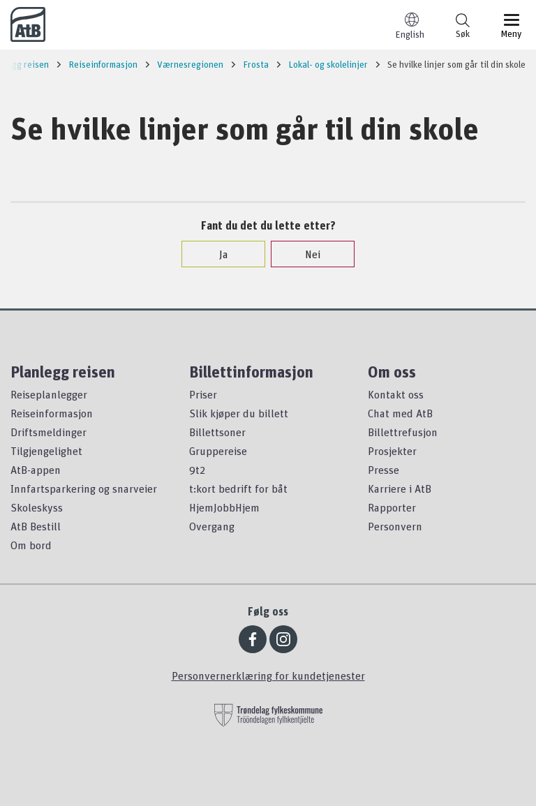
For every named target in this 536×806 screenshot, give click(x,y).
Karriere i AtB (399, 488)
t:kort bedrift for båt (238, 488)
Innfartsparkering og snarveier (83, 488)
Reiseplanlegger (48, 394)
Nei (305, 254)
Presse (383, 470)
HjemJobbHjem (224, 507)
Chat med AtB (400, 413)
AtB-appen (35, 470)
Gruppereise (218, 451)
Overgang (211, 526)
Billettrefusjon (403, 432)
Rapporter (392, 507)
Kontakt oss (396, 394)
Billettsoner (217, 432)
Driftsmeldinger (48, 432)
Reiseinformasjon (51, 413)
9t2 (197, 470)
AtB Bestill (35, 526)
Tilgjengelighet (46, 451)
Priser (203, 394)
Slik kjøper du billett (238, 413)
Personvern (395, 526)
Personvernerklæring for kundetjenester (268, 675)
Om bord (31, 545)
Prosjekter (392, 451)
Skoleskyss (36, 507)
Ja (216, 254)
